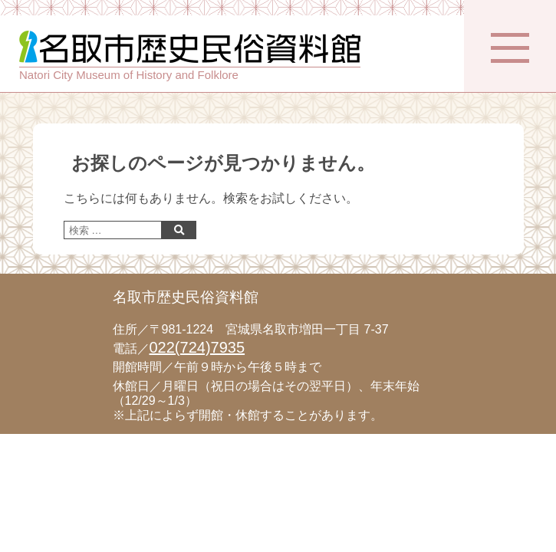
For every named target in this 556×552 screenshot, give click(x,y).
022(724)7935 (197, 347)
